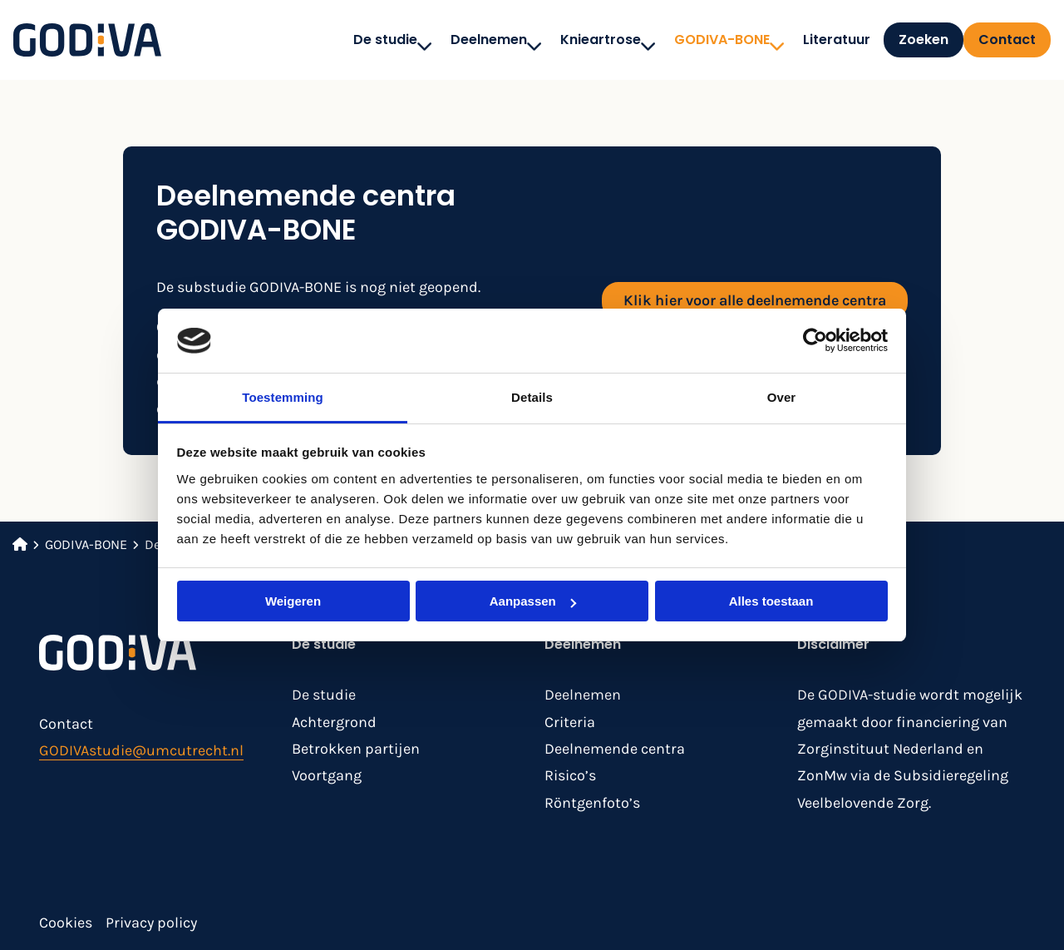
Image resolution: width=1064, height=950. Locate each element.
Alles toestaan (771, 601)
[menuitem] (362, 40)
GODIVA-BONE (703, 39)
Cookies (65, 922)
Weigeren (293, 601)
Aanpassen (533, 601)
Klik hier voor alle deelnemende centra (754, 300)
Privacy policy (151, 922)
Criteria (569, 722)
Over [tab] (781, 397)
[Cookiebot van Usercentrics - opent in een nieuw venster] (815, 340)
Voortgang (327, 775)
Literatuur (810, 39)
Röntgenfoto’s (592, 803)
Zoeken (910, 39)
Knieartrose (581, 39)
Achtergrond (334, 722)
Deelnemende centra (614, 749)
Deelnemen (469, 39)
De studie (366, 39)
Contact (1007, 39)
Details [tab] (532, 397)
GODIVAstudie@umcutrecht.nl (141, 750)
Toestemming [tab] (282, 397)
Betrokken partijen (356, 749)
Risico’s (570, 775)
